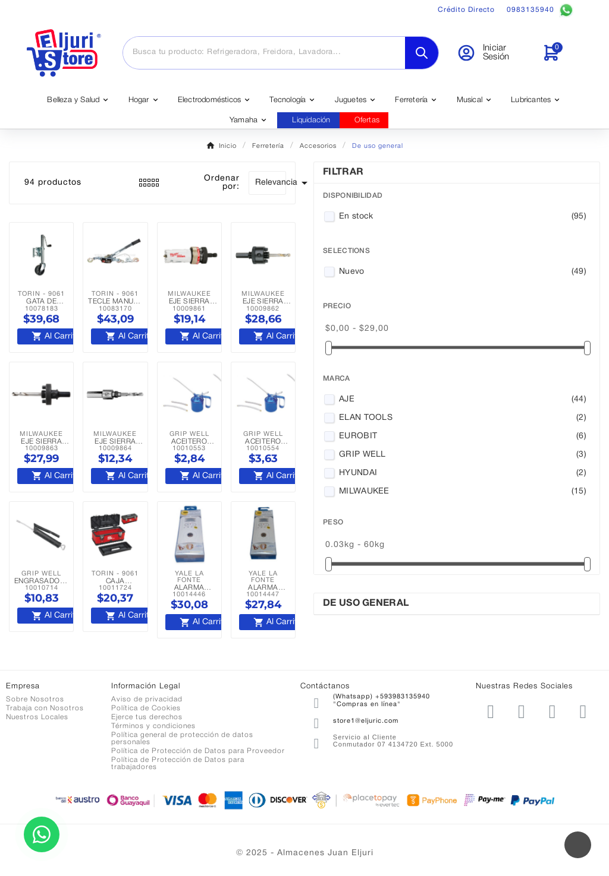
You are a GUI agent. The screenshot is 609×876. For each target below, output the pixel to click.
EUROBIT (462, 436)
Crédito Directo (466, 10)
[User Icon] (492, 52)
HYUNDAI (462, 473)
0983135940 (540, 10)
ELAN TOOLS (462, 418)
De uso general (366, 603)
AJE (462, 400)
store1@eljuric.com (365, 721)
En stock (462, 217)
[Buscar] (264, 52)
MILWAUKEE (462, 492)
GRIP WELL (462, 455)
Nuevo (462, 272)
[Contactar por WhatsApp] (41, 834)
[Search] (422, 53)
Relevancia (270, 183)
